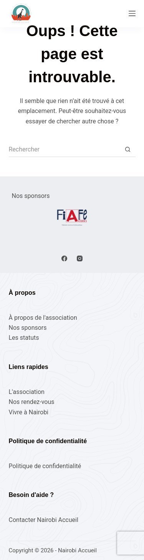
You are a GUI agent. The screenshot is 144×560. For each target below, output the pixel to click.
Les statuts (24, 337)
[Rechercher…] (64, 149)
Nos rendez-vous (32, 401)
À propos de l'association (43, 317)
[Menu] (132, 13)
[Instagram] (80, 258)
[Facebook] (64, 258)
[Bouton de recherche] (128, 149)
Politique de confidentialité (45, 466)
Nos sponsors (28, 327)
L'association (27, 391)
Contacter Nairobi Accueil (43, 519)
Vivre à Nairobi (29, 412)
